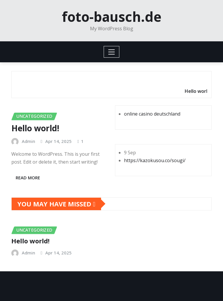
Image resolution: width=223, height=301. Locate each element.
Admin (28, 141)
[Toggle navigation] (112, 52)
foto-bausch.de (111, 17)
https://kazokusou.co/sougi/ (155, 160)
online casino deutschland (152, 114)
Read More (28, 177)
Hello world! (35, 128)
